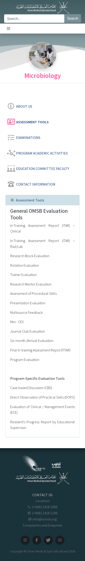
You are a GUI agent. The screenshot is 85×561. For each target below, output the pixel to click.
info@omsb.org (42, 519)
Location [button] (42, 500)
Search (72, 18)
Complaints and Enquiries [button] (42, 525)
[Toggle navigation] (9, 28)
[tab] (42, 105)
